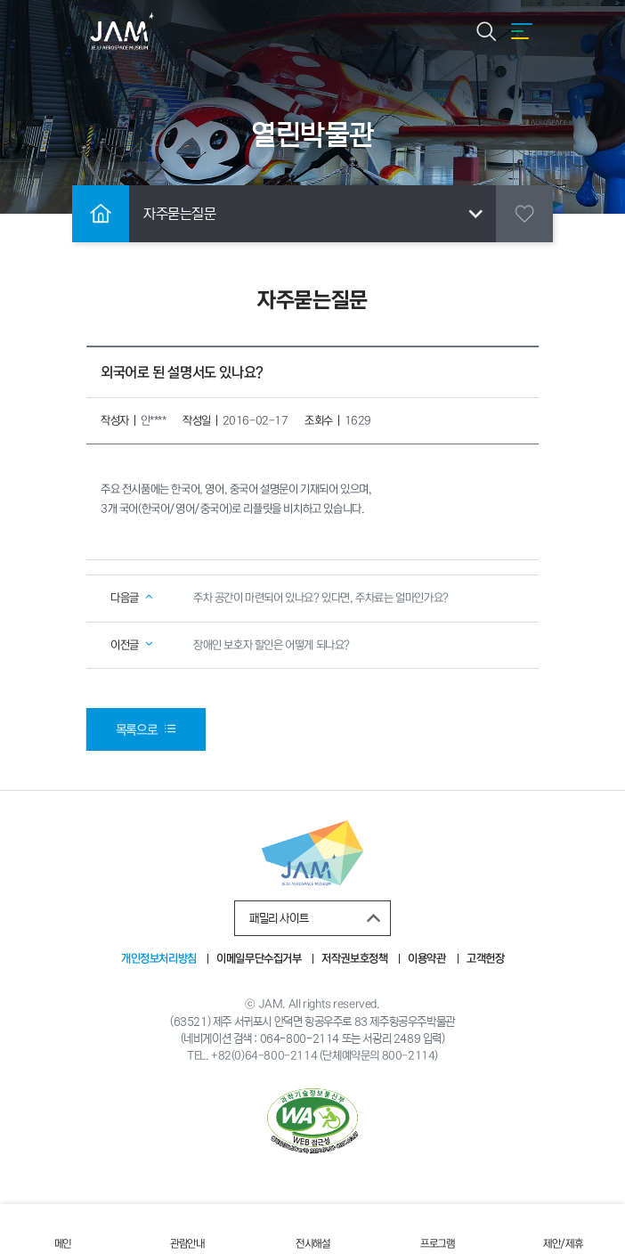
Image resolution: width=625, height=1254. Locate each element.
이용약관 (427, 958)
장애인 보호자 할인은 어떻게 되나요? (271, 645)
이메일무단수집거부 (258, 958)
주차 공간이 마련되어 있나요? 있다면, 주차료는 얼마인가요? (321, 598)
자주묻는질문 (316, 213)
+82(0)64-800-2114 (264, 1056)
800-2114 (408, 1056)
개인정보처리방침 (159, 958)
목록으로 (146, 729)
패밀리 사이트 (317, 918)
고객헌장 (485, 958)
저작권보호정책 (355, 958)
